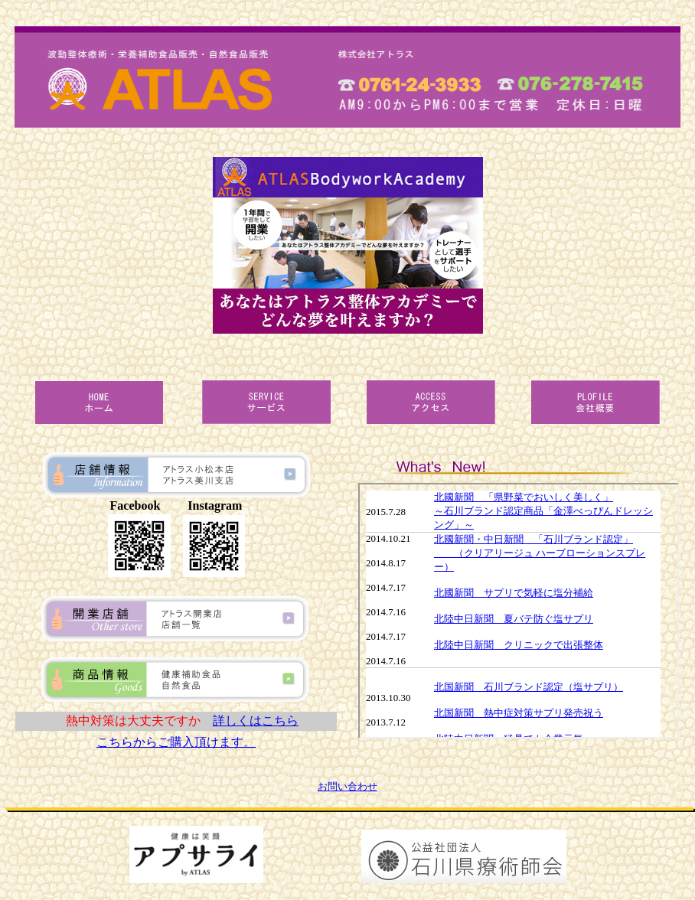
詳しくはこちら (256, 720)
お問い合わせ (347, 786)
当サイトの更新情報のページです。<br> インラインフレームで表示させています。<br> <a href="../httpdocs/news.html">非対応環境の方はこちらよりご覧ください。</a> (518, 611)
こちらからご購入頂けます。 (176, 741)
